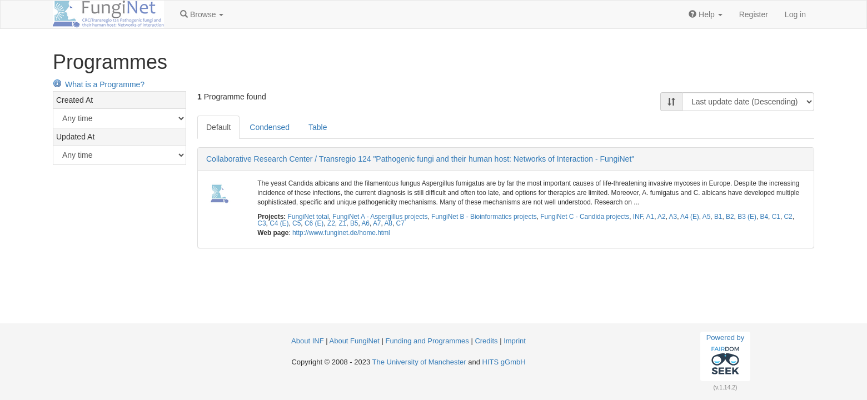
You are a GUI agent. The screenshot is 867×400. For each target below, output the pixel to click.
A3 (673, 217)
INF (638, 217)
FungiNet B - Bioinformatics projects (484, 217)
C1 (776, 217)
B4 (764, 217)
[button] (202, 14)
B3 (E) (747, 217)
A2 (661, 217)
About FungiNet (355, 341)
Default (218, 127)
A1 (650, 217)
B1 (718, 217)
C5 (296, 223)
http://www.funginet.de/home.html (341, 233)
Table (317, 127)
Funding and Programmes (427, 341)
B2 (730, 217)
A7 (377, 223)
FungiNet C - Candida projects (584, 217)
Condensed (270, 127)
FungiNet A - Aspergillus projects (379, 217)
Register (753, 14)
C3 (261, 223)
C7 (400, 223)
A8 (388, 223)
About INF (307, 341)
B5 (354, 223)
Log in (795, 14)
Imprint (515, 341)
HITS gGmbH (504, 362)
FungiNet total (308, 217)
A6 (365, 223)
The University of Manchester (419, 362)
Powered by (725, 356)
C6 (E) (314, 223)
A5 (706, 217)
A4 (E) (689, 217)
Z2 (331, 223)
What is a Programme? (98, 84)
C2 (788, 217)
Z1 (342, 223)
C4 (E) (279, 223)
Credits (486, 341)
